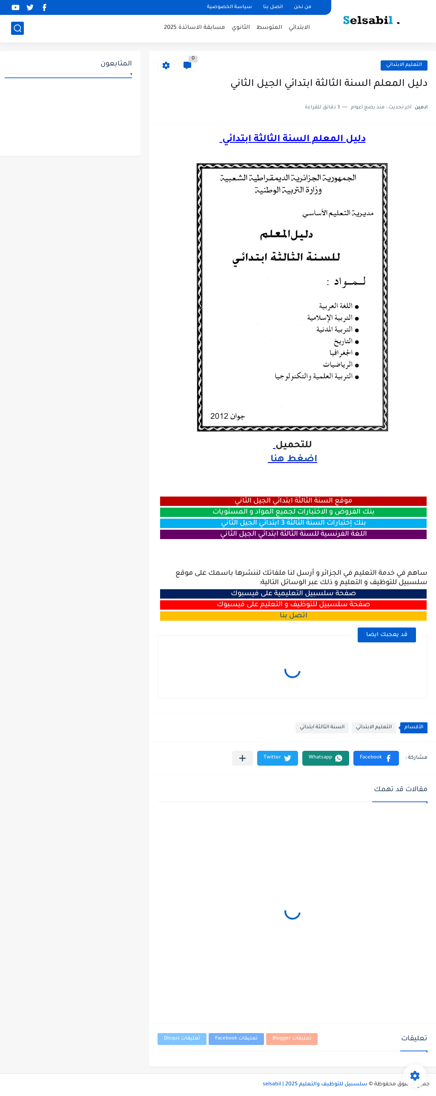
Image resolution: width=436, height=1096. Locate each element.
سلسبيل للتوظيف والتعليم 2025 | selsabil (315, 1084)
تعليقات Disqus (182, 1039)
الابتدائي (299, 28)
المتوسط (269, 28)
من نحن (302, 7)
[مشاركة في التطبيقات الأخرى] (242, 758)
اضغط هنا (292, 460)
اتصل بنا (273, 7)
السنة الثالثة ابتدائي (322, 727)
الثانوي (241, 28)
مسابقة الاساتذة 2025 (194, 28)
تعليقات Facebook (236, 1039)
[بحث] (17, 28)
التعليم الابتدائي (404, 65)
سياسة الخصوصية (229, 7)
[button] (376, 758)
